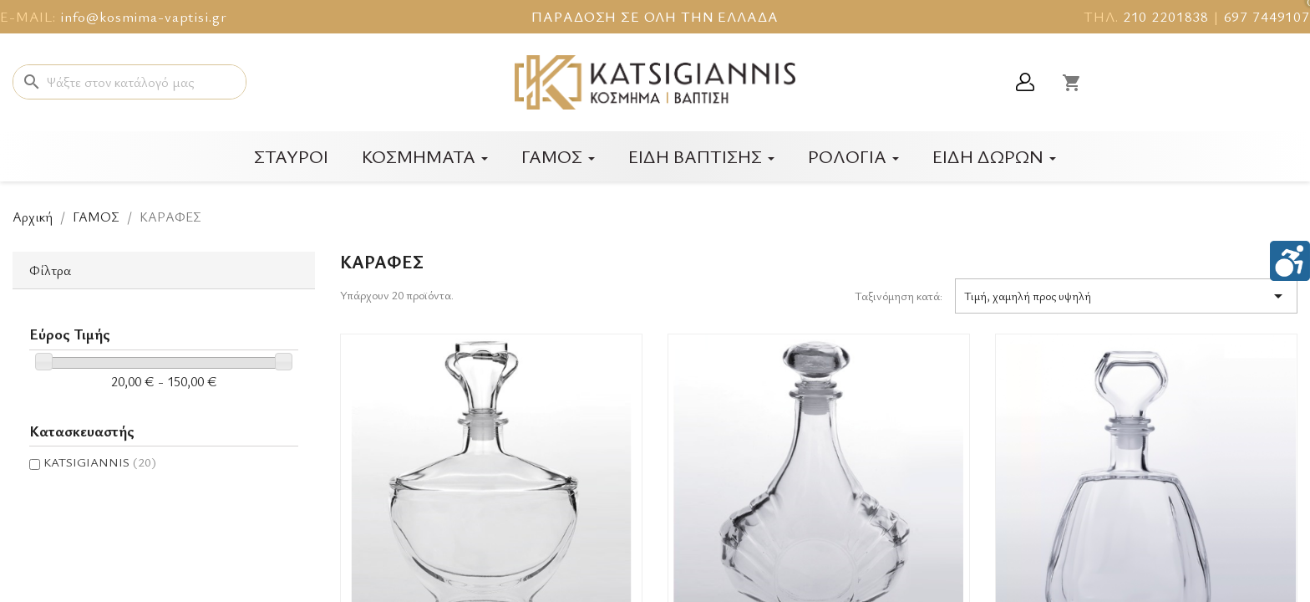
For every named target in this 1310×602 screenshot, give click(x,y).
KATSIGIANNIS (99, 461)
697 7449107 (1267, 16)
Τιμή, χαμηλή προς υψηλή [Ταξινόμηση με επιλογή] (1126, 296)
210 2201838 (1166, 16)
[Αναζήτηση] (129, 82)
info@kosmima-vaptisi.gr (143, 16)
